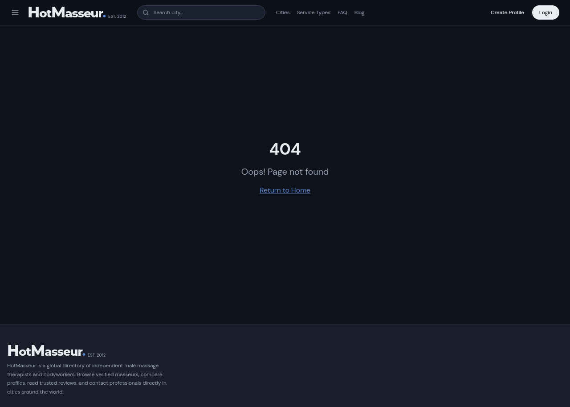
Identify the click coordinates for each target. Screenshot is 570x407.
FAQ (342, 12)
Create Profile (507, 12)
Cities (283, 12)
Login (545, 12)
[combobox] (201, 12)
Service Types (313, 12)
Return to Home (285, 190)
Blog (359, 12)
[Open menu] (15, 12)
